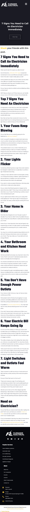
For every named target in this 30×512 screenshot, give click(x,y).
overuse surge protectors (14, 304)
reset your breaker (12, 136)
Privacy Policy (18, 508)
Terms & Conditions (10, 508)
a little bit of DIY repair (15, 72)
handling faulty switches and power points (12, 422)
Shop (22, 508)
